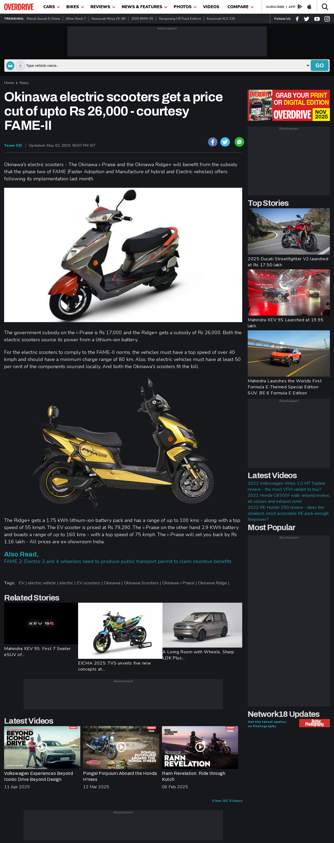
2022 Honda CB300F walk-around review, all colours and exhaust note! (288, 498)
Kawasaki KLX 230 (221, 18)
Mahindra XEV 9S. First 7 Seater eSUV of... (37, 652)
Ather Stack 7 (76, 18)
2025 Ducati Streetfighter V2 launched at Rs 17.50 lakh (288, 262)
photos (185, 7)
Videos (211, 7)
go (319, 65)
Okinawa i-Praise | (180, 583)
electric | (68, 583)
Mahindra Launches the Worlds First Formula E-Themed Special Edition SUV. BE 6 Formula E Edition (285, 387)
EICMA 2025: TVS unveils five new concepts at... (114, 666)
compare (240, 7)
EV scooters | (90, 583)
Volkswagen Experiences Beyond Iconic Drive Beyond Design (38, 776)
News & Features (144, 7)
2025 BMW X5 (142, 18)
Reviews (102, 7)
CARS (51, 7)
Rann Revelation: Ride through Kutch (193, 776)
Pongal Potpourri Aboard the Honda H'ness (120, 776)
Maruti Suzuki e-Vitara (43, 18)
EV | (23, 583)
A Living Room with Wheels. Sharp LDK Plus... (198, 655)
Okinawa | (114, 583)
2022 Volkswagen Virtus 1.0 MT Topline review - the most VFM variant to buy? (286, 486)
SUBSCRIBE (275, 7)
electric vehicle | (43, 583)
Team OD (13, 145)
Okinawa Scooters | (143, 583)
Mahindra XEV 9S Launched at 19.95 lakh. (286, 323)
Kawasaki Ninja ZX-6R (108, 18)
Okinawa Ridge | (214, 583)
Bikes (75, 7)
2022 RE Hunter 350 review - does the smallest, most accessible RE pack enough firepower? (288, 513)
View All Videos (227, 800)
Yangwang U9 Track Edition (180, 18)
